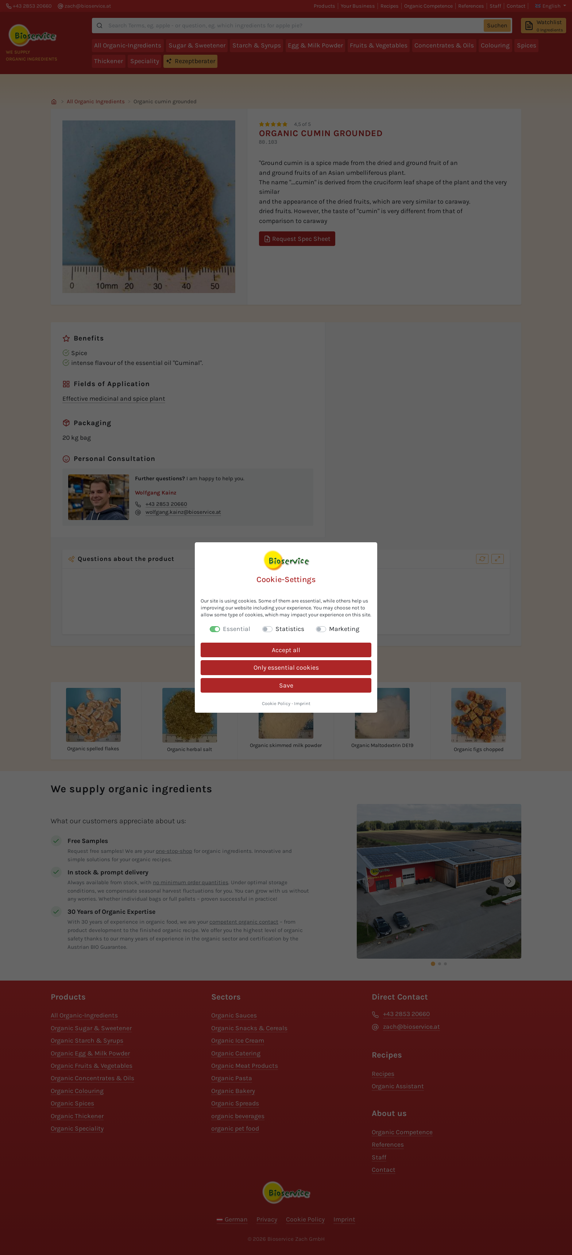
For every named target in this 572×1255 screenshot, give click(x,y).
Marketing (344, 628)
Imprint (302, 703)
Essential (236, 628)
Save (286, 685)
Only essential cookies (286, 667)
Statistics (289, 628)
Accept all (286, 650)
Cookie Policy (276, 703)
